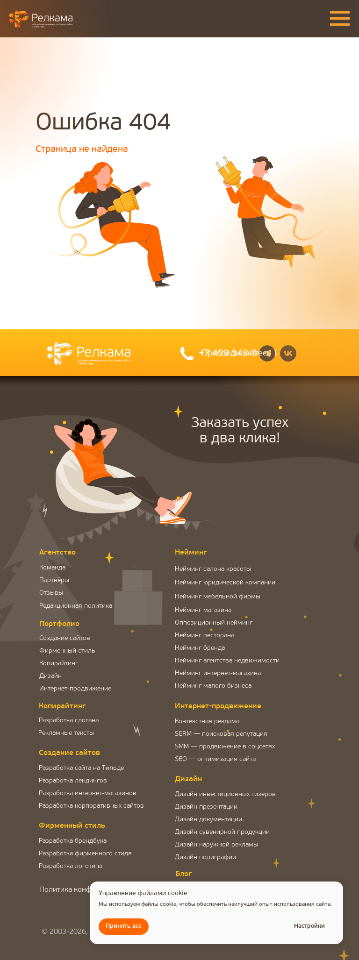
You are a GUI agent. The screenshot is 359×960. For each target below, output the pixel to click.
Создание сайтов (64, 638)
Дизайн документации (208, 819)
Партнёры (54, 580)
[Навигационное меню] (340, 18)
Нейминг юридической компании (225, 582)
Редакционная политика (75, 606)
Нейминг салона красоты (213, 569)
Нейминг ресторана (204, 635)
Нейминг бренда (200, 648)
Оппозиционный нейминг (213, 622)
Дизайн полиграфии (205, 857)
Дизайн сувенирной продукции (222, 832)
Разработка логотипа (70, 866)
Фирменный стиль (67, 650)
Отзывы (51, 593)
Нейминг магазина (203, 610)
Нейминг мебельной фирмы (217, 596)
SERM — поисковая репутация (221, 734)
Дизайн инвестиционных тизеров (225, 794)
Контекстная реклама (207, 721)
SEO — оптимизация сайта (215, 759)
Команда (52, 567)
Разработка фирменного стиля (85, 853)
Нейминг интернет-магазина (218, 673)
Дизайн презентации (206, 807)
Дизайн (50, 676)
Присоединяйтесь (237, 353)
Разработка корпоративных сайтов (91, 806)
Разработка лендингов (73, 780)
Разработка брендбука (73, 841)
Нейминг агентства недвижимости (227, 660)
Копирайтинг (58, 663)
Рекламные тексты (66, 733)
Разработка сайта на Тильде (81, 768)
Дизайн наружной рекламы (216, 844)
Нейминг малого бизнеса (213, 686)
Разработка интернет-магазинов (87, 793)
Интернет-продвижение (75, 688)
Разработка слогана (69, 720)
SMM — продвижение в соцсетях (225, 746)
